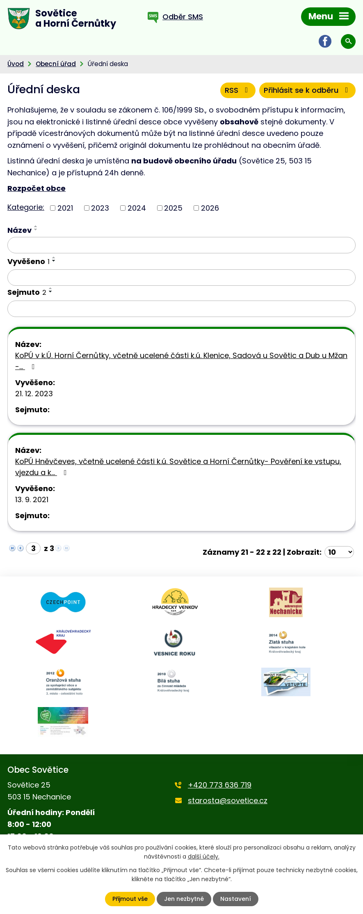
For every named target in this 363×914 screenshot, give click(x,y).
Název (19, 230)
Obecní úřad (56, 64)
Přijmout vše (130, 899)
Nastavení (235, 899)
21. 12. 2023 (34, 393)
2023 (100, 208)
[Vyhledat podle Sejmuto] (181, 309)
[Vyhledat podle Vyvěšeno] (181, 277)
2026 (210, 208)
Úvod (15, 64)
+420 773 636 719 (219, 785)
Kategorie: (25, 207)
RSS (238, 90)
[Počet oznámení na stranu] (339, 552)
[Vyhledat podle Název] (181, 245)
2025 (173, 208)
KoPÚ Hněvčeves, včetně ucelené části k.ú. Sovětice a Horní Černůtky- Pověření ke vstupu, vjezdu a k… (178, 467)
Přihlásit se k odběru (308, 90)
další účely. (203, 856)
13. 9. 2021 (31, 499)
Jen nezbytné (184, 899)
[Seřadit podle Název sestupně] (36, 229)
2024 (137, 208)
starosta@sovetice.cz (227, 800)
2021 (65, 208)
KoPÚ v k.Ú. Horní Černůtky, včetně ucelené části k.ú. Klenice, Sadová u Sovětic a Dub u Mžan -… (181, 361)
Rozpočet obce (36, 188)
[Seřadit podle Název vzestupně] (36, 226)
